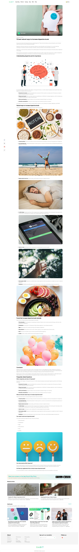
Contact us (9, 538)
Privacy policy (27, 536)
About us (8, 536)
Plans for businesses (27, 541)
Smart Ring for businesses (18, 541)
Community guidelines (9, 541)
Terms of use (18, 536)
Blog (17, 538)
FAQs (26, 538)
